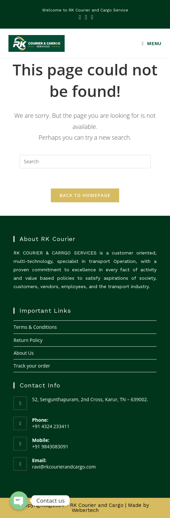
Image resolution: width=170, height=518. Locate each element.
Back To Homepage (85, 195)
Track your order (31, 365)
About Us (23, 353)
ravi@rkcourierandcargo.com (64, 466)
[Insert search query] (85, 161)
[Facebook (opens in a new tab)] (80, 17)
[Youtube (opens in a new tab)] (91, 17)
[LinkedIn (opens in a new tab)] (86, 17)
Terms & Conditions (35, 327)
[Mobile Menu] (149, 43)
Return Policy (27, 340)
